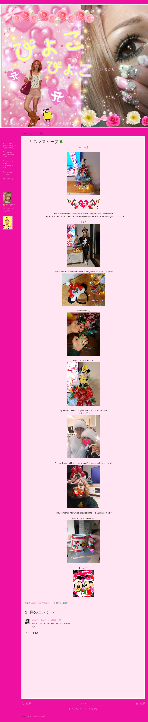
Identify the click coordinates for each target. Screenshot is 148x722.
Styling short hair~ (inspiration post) (8, 164)
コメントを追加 (32, 633)
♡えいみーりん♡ (39, 620)
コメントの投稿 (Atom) (35, 716)
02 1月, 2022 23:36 (53, 620)
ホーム (83, 703)
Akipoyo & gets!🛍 (7, 173)
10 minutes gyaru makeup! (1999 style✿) (9, 146)
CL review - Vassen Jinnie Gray (8, 154)
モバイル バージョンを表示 (83, 709)
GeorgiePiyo (10, 205)
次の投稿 (26, 703)
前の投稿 (140, 703)
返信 (33, 627)
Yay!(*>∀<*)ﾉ (8, 179)
